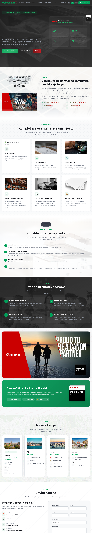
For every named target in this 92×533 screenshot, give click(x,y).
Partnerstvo (48, 2)
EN (76, 2)
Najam (33, 2)
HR (72, 2)
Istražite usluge (25, 50)
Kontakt (63, 2)
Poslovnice (56, 2)
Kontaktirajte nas (84, 2)
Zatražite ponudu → (10, 50)
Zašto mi (40, 2)
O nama (21, 2)
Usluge (28, 2)
